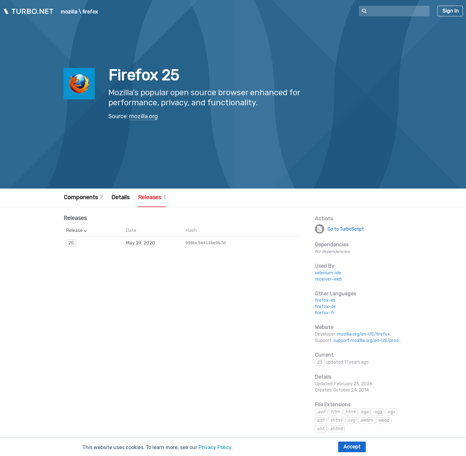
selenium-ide (328, 273)
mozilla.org (143, 116)
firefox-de (325, 306)
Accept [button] (351, 447)
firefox (90, 11)
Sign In (450, 11)
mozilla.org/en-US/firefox (363, 334)
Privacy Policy (215, 447)
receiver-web (328, 279)
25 (71, 243)
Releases (152, 197)
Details (120, 197)
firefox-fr (325, 313)
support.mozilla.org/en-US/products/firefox (378, 340)
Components (83, 197)
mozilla (69, 11)
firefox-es (325, 300)
